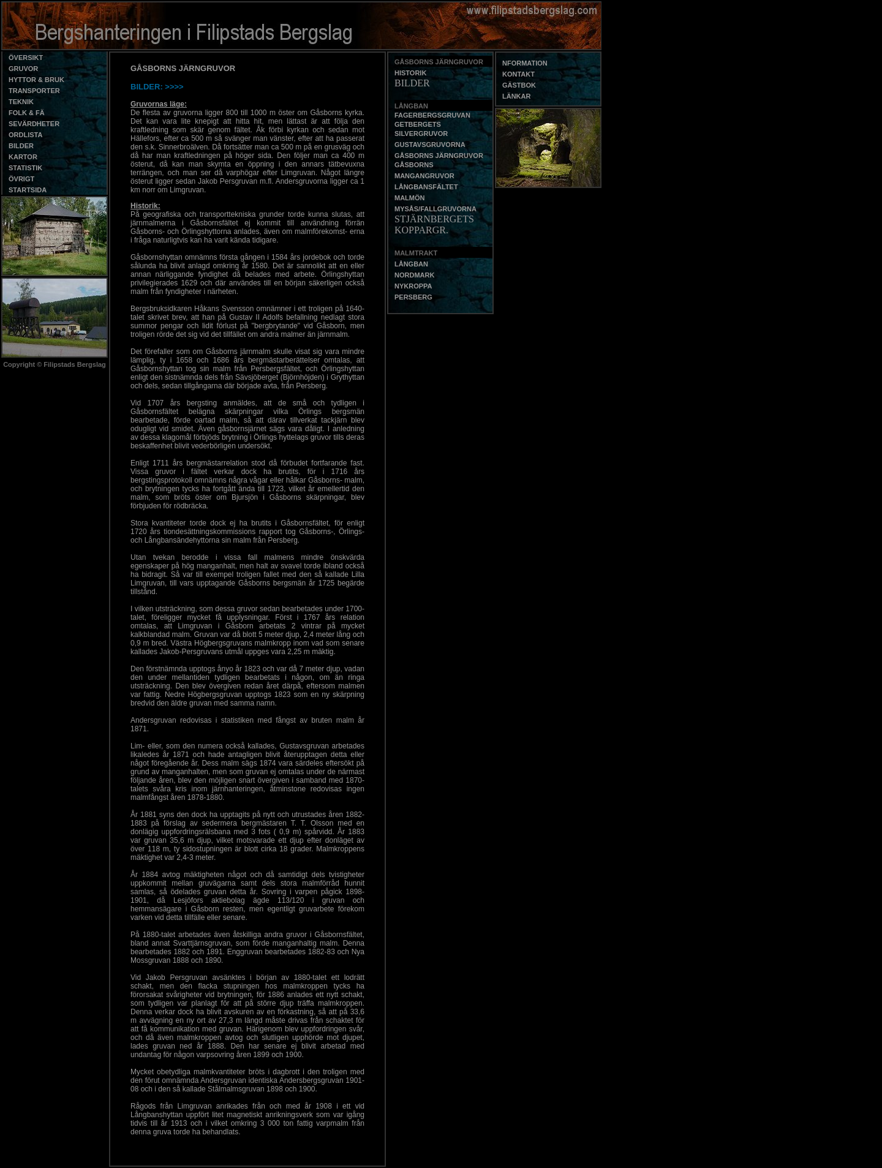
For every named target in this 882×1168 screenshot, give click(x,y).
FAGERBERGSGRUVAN (432, 115)
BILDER (412, 83)
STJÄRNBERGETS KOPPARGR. (434, 224)
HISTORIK (410, 73)
